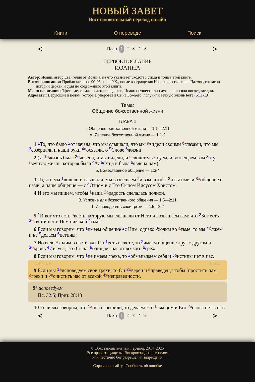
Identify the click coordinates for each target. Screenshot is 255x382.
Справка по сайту (108, 366)
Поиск (194, 33)
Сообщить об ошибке (144, 366)
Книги (60, 33)
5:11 (199, 95)
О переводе (127, 33)
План (112, 49)
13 (206, 95)
